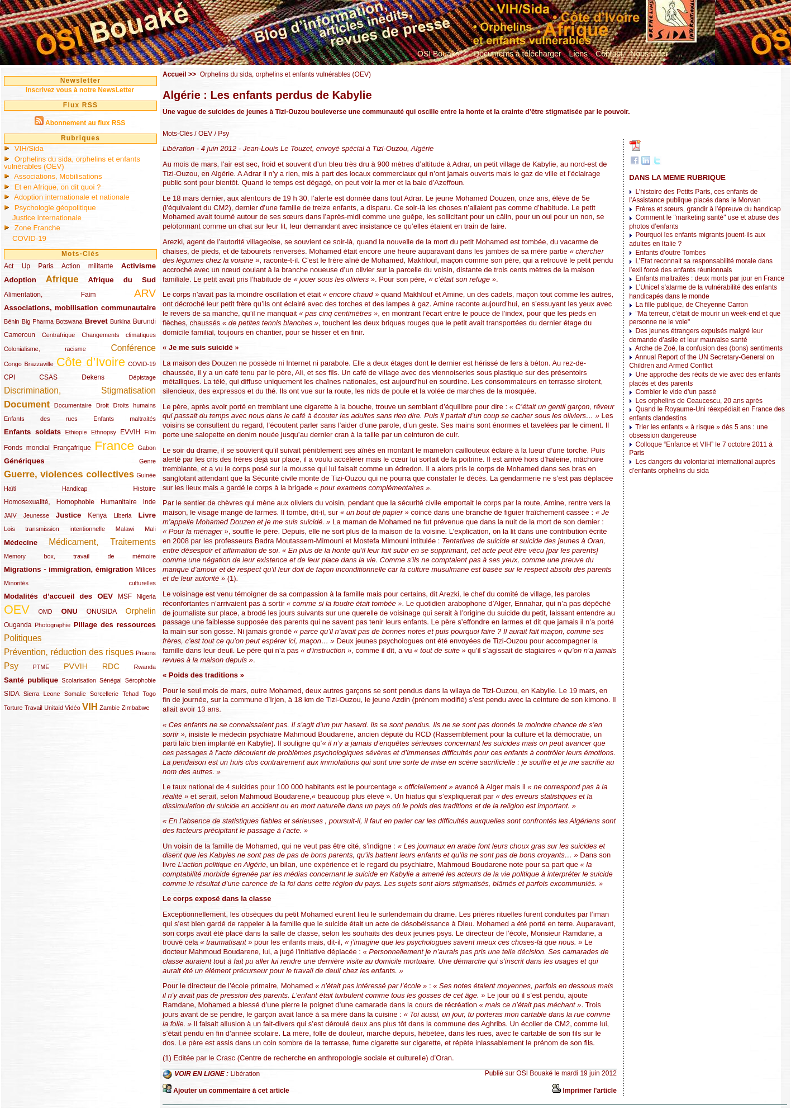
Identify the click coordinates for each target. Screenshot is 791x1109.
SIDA (11, 694)
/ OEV (202, 134)
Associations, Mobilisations (58, 176)
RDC (111, 666)
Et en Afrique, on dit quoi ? (58, 187)
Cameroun (19, 335)
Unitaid (53, 707)
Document (27, 404)
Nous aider (649, 53)
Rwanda (145, 666)
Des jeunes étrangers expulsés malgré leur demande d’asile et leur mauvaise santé (696, 335)
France (114, 445)
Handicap (75, 488)
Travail (33, 707)
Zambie (109, 707)
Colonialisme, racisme (45, 348)
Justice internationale (47, 218)
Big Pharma (38, 321)
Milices (145, 570)
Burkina (120, 321)
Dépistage (142, 377)
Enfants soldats (32, 432)
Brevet (96, 321)
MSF (125, 596)
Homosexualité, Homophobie (49, 502)
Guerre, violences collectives (69, 474)
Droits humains (134, 405)
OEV (17, 610)
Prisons (146, 653)
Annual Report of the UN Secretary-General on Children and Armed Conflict (701, 361)
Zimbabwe (136, 707)
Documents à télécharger (517, 53)
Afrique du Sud (122, 280)
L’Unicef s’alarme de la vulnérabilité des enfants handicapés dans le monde (703, 291)
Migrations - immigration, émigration (68, 569)
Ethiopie (76, 432)
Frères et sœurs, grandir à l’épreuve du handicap (708, 209)
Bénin (12, 321)
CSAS (48, 377)
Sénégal (110, 680)
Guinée (146, 475)
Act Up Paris (29, 266)
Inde (149, 502)
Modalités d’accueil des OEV (58, 596)
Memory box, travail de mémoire (80, 556)
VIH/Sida (29, 148)
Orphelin (141, 610)
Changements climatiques (119, 334)
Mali (150, 528)
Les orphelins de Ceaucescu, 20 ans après (699, 401)
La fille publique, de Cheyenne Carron (692, 305)
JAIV (10, 515)
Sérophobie (140, 680)
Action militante (87, 266)
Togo (149, 693)
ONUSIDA (102, 611)
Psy (11, 666)
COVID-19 (29, 238)
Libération (245, 1074)
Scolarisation (78, 680)
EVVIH (130, 432)
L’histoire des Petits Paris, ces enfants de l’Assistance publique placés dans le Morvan (694, 196)
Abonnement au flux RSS (85, 123)
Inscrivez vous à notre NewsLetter (80, 90)
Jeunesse (36, 515)
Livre (147, 515)
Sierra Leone (41, 693)
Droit (102, 405)
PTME (41, 666)
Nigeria (146, 596)
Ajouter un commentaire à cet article (231, 1090)
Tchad (130, 693)
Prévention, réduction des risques (69, 652)
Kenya (97, 515)
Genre (147, 461)
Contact (608, 53)
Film (150, 432)
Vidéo (72, 707)
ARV (145, 293)
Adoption (20, 280)
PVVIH (76, 666)
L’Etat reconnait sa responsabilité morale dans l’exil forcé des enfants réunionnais (701, 265)
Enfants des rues (41, 418)
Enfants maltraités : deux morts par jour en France (710, 278)
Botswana (69, 321)
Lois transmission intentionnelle (54, 528)
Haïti (10, 488)
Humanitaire (119, 502)
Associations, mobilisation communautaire (80, 308)
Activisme (138, 266)
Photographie (52, 625)
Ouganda (17, 625)
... (679, 53)
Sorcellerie (104, 693)
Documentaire (73, 405)
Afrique (62, 279)
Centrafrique (58, 334)
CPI (9, 377)
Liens (578, 53)
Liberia (122, 515)
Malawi (125, 528)
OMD (45, 611)
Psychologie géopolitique (55, 207)
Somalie (75, 693)
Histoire (144, 488)
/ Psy (220, 134)
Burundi (144, 321)
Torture (13, 707)
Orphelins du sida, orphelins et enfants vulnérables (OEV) (72, 162)
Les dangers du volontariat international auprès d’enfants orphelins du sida (702, 466)
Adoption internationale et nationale (72, 197)
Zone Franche (37, 228)
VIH (90, 707)
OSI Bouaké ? (441, 53)
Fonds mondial (27, 448)
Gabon (147, 447)
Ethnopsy (103, 432)
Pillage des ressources (115, 624)
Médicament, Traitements (102, 542)
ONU (69, 611)
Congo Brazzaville (29, 364)
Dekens (93, 377)
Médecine (20, 542)
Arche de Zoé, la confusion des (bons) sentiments (709, 348)
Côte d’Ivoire (90, 362)
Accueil (175, 74)
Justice (68, 515)
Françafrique (71, 448)
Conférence (133, 348)
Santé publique (31, 680)
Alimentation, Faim (50, 294)
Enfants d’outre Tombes (671, 253)
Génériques (24, 461)
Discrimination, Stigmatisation (80, 390)
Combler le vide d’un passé (676, 392)
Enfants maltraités (124, 418)
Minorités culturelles (80, 583)
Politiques (23, 638)
